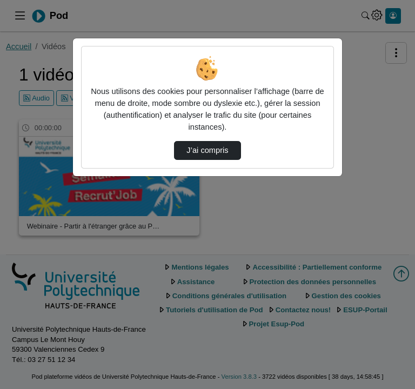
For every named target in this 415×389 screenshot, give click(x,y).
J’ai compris (207, 150)
